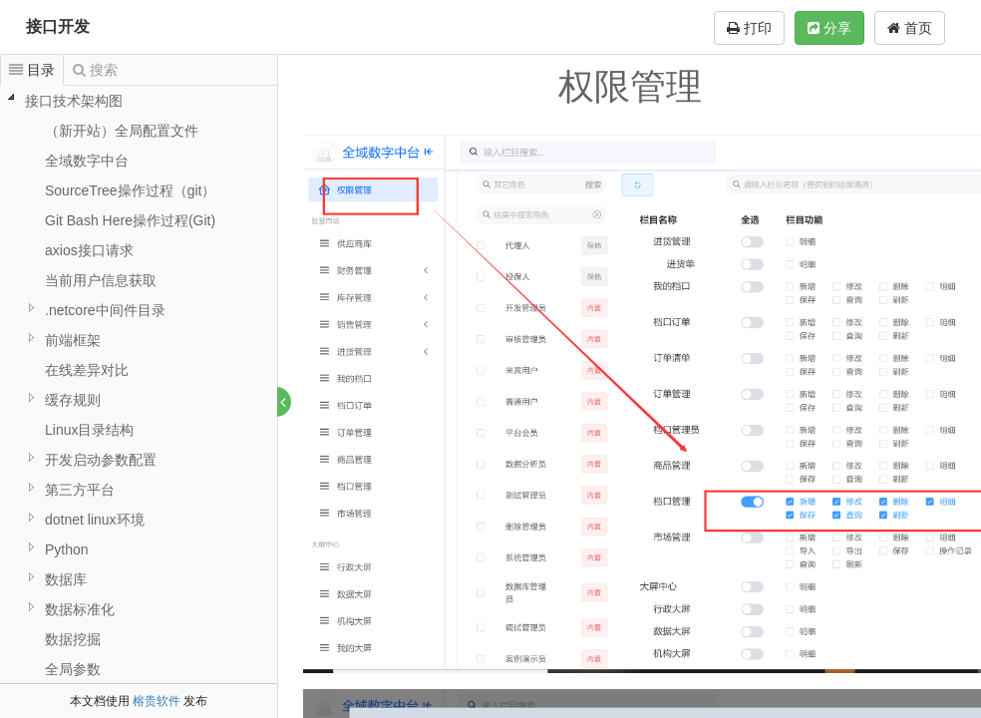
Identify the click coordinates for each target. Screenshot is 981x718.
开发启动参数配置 (101, 460)
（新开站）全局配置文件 (121, 131)
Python (67, 549)
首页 (909, 28)
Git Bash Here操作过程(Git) (130, 220)
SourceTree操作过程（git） (130, 190)
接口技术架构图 (74, 101)
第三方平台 (80, 490)
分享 (829, 28)
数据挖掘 (73, 639)
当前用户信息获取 (101, 280)
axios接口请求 (89, 250)
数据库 (66, 579)
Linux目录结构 (89, 430)
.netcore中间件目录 (105, 310)
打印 (749, 28)
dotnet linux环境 (95, 520)
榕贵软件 (156, 701)
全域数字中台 (87, 161)
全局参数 (73, 669)
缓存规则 (73, 400)
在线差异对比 (87, 370)
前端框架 (73, 340)
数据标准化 (80, 609)
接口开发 (58, 26)
